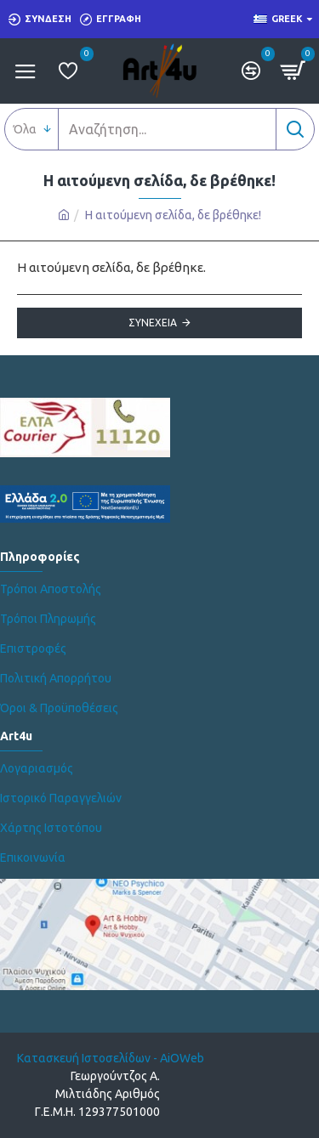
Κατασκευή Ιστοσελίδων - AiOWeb (110, 1058)
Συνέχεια (152, 322)
